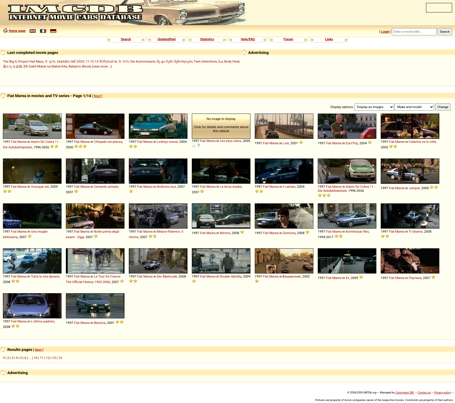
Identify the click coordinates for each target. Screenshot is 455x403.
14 (60, 358)
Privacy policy (442, 392)
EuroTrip (352, 143)
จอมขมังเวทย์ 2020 (70, 61)
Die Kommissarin (142, 61)
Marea (22, 142)
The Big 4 (10, 61)
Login (385, 32)
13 (54, 358)
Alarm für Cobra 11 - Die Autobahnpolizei (346, 189)
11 (42, 358)
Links (329, 39)
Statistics (207, 39)
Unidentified (167, 39)
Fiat (14, 142)
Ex (347, 278)
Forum (288, 39)
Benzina (100, 323)
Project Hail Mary (30, 61)
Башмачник (292, 276)
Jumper (414, 188)
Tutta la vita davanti (45, 276)
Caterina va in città (422, 142)
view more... (102, 66)
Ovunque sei (40, 187)
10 (35, 358)
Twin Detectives (205, 61)
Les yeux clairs (230, 141)
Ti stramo (416, 231)
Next (97, 96)
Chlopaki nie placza (108, 142)
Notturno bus (166, 187)
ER (25, 66)
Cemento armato (106, 187)
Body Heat (231, 61)
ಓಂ (221, 61)
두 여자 (123, 61)
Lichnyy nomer (167, 142)
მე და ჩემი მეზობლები (174, 61)
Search (126, 39)
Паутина (415, 278)
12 (48, 358)
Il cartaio (289, 187)
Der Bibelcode (167, 276)
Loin (286, 143)
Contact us (424, 392)
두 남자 (50, 61)
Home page (17, 31)
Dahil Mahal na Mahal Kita (48, 66)
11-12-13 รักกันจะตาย (101, 61)
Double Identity (231, 276)
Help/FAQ (248, 39)
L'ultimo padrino (43, 321)
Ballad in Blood (79, 66)
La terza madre (231, 187)
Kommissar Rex (357, 231)
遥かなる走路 (12, 66)
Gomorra (289, 233)
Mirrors (225, 233)
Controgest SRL (404, 392)
